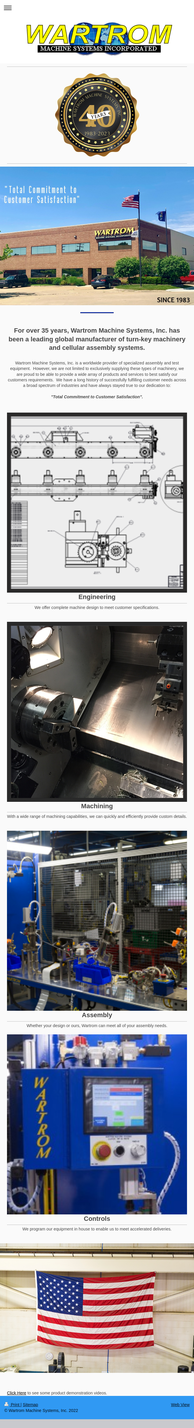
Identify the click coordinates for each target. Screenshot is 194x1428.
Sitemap (30, 1404)
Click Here (16, 1393)
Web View (180, 1404)
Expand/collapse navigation (97, 7)
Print (12, 1404)
